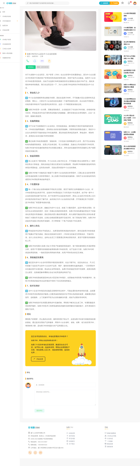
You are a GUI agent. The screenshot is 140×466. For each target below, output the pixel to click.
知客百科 (6, 26)
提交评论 (43, 416)
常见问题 (73, 444)
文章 (45, 55)
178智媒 (110, 446)
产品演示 (114, 3)
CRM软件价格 (8, 17)
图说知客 (110, 449)
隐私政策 (110, 452)
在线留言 (73, 446)
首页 (5, 13)
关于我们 (73, 449)
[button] (123, 3)
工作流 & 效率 (8, 50)
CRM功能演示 (11, 22)
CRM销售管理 (8, 45)
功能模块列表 (8, 59)
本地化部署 (7, 31)
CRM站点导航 (111, 441)
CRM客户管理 (8, 40)
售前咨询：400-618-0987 (41, 447)
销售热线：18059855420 (41, 450)
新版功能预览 (111, 438)
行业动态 (110, 444)
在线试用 (104, 3)
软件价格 (73, 441)
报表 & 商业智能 (9, 54)
